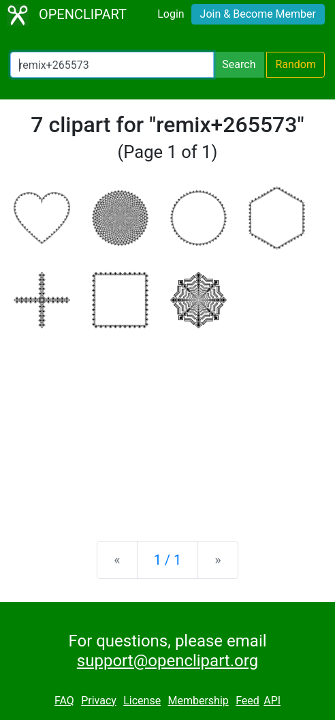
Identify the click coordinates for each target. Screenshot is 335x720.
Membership (198, 700)
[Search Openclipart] (112, 65)
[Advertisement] (167, 423)
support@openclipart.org (167, 660)
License (142, 700)
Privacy (98, 700)
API (272, 700)
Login (170, 13)
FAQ (64, 700)
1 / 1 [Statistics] (168, 560)
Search (238, 64)
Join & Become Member (258, 13)
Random (295, 64)
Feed (247, 700)
